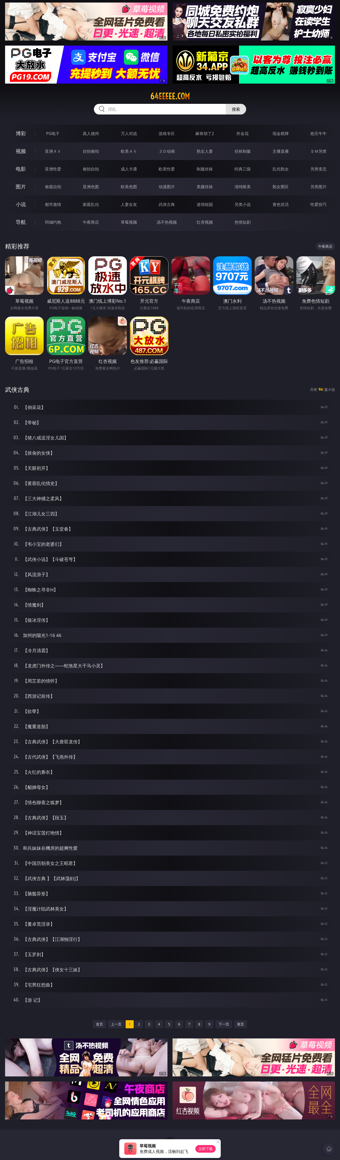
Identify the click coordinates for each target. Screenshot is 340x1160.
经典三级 (242, 169)
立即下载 (205, 1148)
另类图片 (318, 186)
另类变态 (318, 169)
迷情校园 (205, 204)
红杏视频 (205, 222)
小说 (21, 204)
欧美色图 (129, 186)
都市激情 (53, 204)
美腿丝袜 (205, 186)
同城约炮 (53, 222)
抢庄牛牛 (318, 133)
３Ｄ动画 (167, 151)
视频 (21, 151)
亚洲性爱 (53, 169)
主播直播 (281, 151)
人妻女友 (129, 204)
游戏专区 (167, 133)
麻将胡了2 (204, 133)
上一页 (116, 1024)
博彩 (21, 133)
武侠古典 (167, 204)
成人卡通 (129, 169)
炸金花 (242, 133)
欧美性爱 (167, 169)
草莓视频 (129, 222)
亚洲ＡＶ (53, 151)
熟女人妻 (205, 151)
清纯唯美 (242, 186)
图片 (21, 186)
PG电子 (53, 133)
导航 (21, 222)
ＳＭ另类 (318, 151)
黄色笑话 (281, 204)
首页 (99, 1024)
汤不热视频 (167, 222)
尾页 (240, 1024)
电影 (21, 168)
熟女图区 (281, 186)
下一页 (223, 1024)
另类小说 (242, 204)
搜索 (236, 109)
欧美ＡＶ (129, 151)
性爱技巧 (318, 204)
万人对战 (129, 133)
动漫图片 (167, 186)
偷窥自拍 (53, 186)
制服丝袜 (205, 169)
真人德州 (91, 133)
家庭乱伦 (91, 204)
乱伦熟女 (281, 169)
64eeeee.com (170, 96)
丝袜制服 (242, 151)
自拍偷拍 (91, 151)
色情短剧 (242, 222)
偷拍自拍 (91, 169)
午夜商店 (91, 222)
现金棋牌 (281, 133)
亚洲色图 (91, 186)
